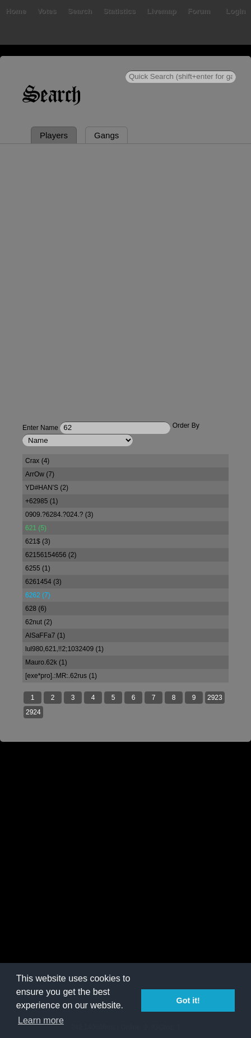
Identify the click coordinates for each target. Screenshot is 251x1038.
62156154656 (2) (50, 555)
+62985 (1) (41, 501)
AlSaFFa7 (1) (45, 635)
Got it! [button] (188, 1000)
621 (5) (36, 528)
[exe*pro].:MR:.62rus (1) (61, 676)
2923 (214, 698)
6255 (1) (37, 568)
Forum (199, 11)
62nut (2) (38, 622)
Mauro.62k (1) (46, 662)
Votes (46, 11)
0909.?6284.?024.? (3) (59, 514)
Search (80, 11)
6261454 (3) (43, 582)
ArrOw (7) (39, 474)
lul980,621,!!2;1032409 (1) (64, 649)
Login (235, 11)
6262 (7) (37, 595)
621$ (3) (37, 541)
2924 (33, 712)
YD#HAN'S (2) (46, 488)
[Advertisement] (125, 274)
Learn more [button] (41, 1020)
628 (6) (36, 608)
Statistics (119, 11)
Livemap (161, 11)
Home (16, 11)
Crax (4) (37, 461)
